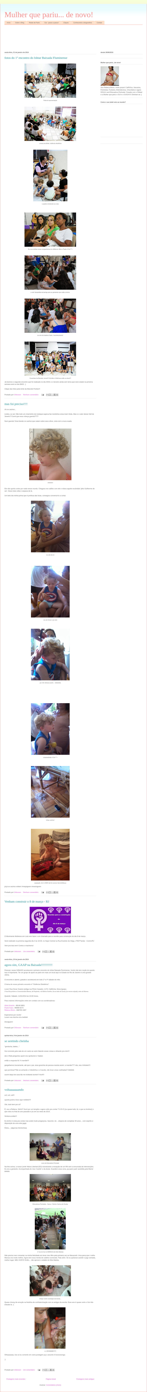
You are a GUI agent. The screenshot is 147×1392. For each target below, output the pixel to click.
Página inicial (51, 1379)
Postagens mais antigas (85, 1379)
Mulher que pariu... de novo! (49, 14)
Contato (99, 23)
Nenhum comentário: (31, 395)
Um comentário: (29, 951)
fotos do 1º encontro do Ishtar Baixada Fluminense (36, 57)
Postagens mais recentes (15, 1379)
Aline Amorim (9, 1005)
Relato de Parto (34, 23)
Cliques (66, 23)
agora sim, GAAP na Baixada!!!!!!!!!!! (28, 965)
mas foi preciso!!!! (16, 404)
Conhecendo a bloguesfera (82, 23)
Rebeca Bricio (10, 1010)
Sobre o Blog (19, 23)
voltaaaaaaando (14, 1089)
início (8, 23)
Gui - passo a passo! (51, 23)
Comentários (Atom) (53, 1385)
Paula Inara (9, 1008)
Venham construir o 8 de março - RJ (27, 901)
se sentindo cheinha (17, 1041)
